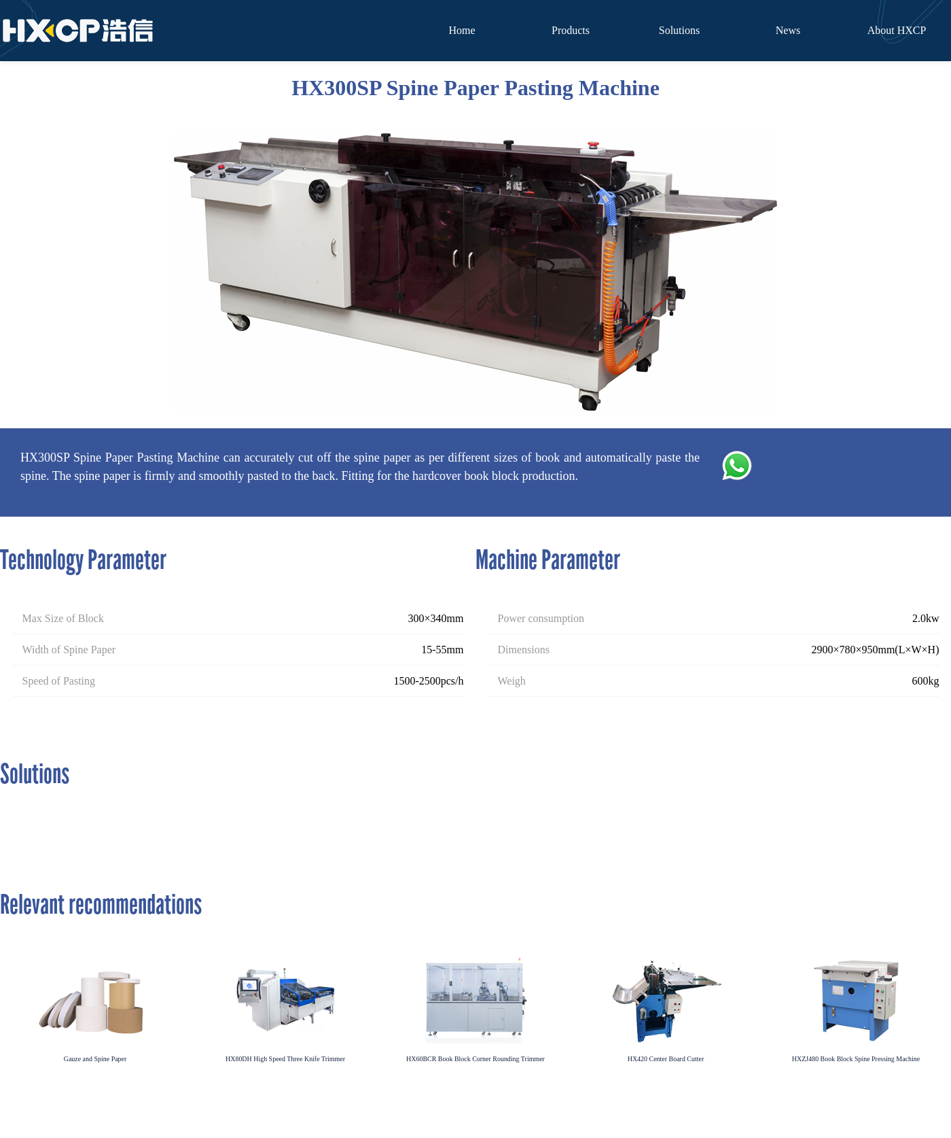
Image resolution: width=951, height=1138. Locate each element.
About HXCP (897, 30)
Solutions (679, 30)
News (788, 30)
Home (461, 30)
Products (571, 30)
